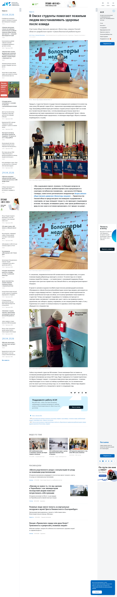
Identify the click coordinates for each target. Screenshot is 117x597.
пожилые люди (73, 418)
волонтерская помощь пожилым (41, 418)
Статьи (31, 501)
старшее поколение (48, 420)
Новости (31, 12)
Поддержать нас (104, 38)
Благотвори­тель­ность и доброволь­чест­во (57, 35)
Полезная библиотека (106, 34)
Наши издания (104, 36)
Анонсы (31, 480)
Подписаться (107, 43)
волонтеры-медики (56, 418)
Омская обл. (38, 415)
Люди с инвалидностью (61, 456)
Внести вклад (76, 407)
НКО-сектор (78, 455)
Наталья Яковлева (40, 35)
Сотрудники (103, 27)
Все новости (5, 360)
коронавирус (64, 418)
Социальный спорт (39, 456)
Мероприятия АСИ (105, 30)
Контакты (102, 25)
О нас (101, 23)
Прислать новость (105, 32)
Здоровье (70, 35)
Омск (33, 415)
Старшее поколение (79, 35)
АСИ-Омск (32, 35)
